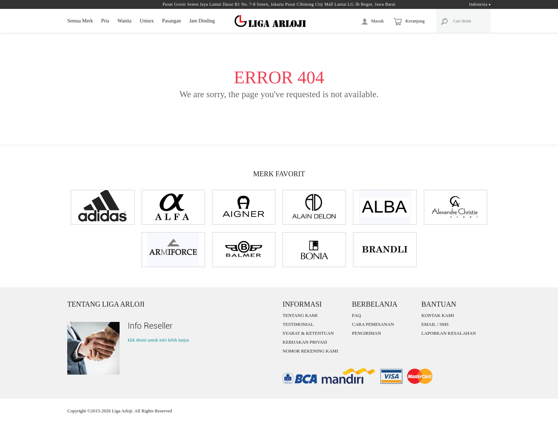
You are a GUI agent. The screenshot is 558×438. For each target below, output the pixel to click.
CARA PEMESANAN (373, 324)
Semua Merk (80, 21)
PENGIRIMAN (366, 333)
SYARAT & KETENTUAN (308, 333)
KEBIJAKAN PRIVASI (305, 342)
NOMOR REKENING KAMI (310, 351)
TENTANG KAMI (300, 315)
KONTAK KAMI (437, 315)
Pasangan (171, 21)
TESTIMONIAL (298, 324)
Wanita (124, 21)
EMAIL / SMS (435, 324)
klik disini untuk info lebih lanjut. (159, 340)
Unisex (147, 21)
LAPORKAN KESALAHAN (448, 333)
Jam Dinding (202, 21)
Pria (105, 21)
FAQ (356, 315)
